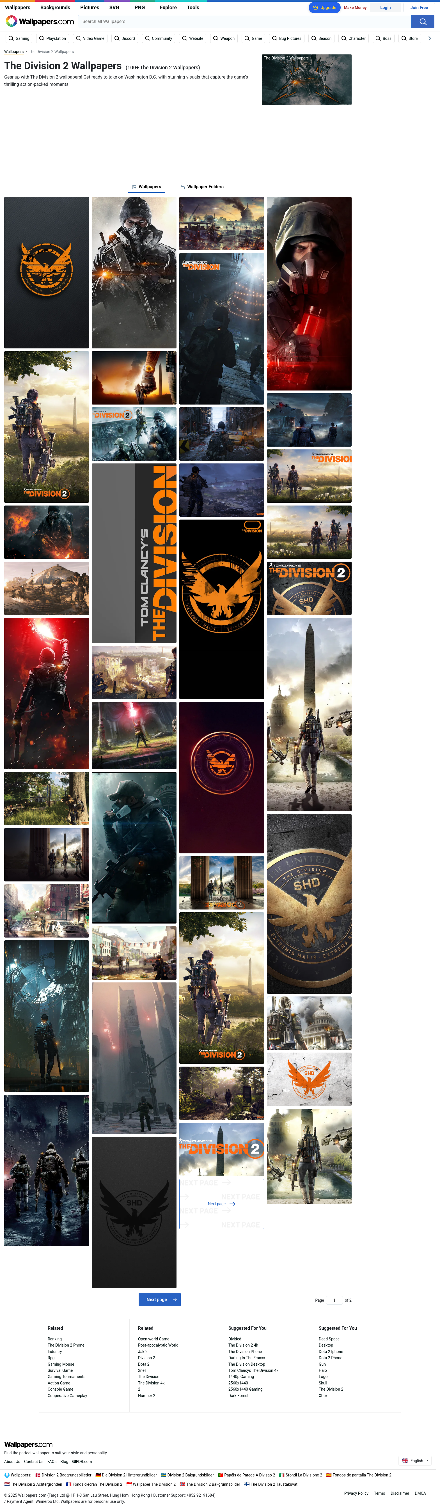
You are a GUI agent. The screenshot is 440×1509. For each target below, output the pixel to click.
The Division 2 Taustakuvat (274, 1484)
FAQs (52, 1461)
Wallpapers (17, 7)
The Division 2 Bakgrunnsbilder (213, 1484)
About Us (12, 1461)
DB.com (82, 1461)
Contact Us (33, 1461)
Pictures (89, 7)
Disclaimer (400, 1493)
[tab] (146, 187)
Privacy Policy (356, 1493)
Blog (64, 1461)
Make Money (355, 7)
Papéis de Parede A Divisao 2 (249, 1475)
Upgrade (328, 7)
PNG (140, 7)
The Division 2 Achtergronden (36, 1484)
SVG (114, 7)
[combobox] (245, 21)
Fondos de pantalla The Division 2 (362, 1475)
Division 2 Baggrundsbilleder (66, 1475)
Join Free (419, 7)
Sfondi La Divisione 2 (304, 1475)
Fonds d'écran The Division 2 (97, 1484)
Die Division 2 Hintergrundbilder (129, 1475)
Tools (193, 7)
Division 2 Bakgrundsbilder (190, 1475)
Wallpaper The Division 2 (154, 1484)
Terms (379, 1493)
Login (385, 7)
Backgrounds (55, 7)
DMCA (420, 1493)
